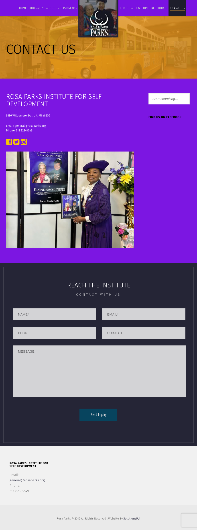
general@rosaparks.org (27, 480)
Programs (70, 8)
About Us (53, 8)
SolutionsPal (131, 518)
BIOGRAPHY (36, 8)
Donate (162, 8)
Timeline (149, 8)
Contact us (177, 8)
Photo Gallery (130, 8)
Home (23, 8)
